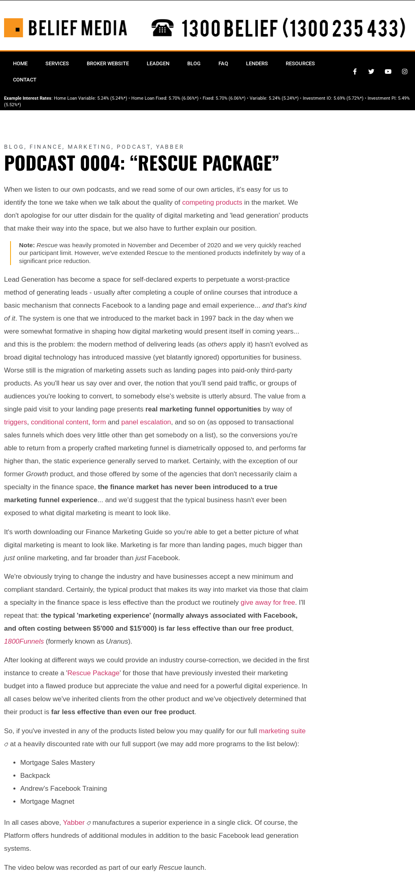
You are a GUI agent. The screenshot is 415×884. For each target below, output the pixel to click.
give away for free (268, 602)
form (99, 422)
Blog (194, 63)
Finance (46, 146)
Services (57, 63)
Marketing (90, 146)
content (77, 422)
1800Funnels (24, 641)
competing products (212, 202)
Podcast (134, 146)
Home (20, 63)
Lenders (257, 63)
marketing (274, 731)
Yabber (170, 146)
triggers (15, 422)
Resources (300, 63)
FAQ (223, 63)
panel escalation (146, 422)
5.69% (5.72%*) (349, 98)
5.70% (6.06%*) (184, 98)
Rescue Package (93, 673)
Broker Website (108, 63)
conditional (47, 422)
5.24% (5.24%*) (112, 98)
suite (298, 731)
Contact (24, 80)
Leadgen (158, 63)
